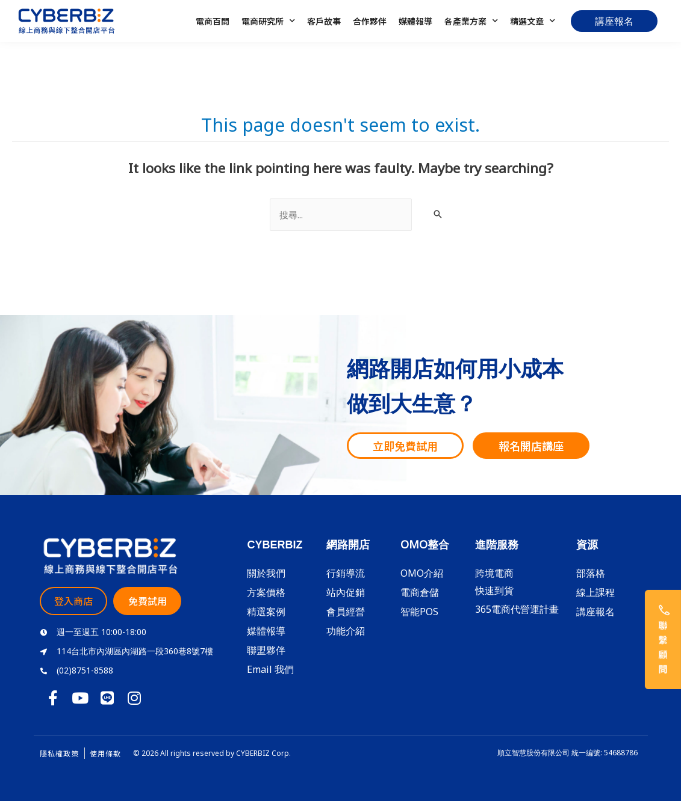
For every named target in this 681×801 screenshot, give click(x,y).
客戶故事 (324, 21)
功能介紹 (345, 630)
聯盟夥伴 (266, 650)
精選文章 (532, 21)
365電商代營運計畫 (517, 609)
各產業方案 (471, 21)
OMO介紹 (421, 573)
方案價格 (266, 592)
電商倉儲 (419, 592)
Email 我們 (270, 669)
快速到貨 (494, 590)
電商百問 (212, 21)
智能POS (419, 611)
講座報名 (595, 611)
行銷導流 (345, 573)
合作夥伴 (370, 21)
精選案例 (266, 611)
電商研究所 (268, 21)
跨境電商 (494, 573)
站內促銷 (345, 592)
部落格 (590, 573)
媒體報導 (415, 21)
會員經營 (345, 611)
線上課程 (595, 592)
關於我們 (266, 573)
